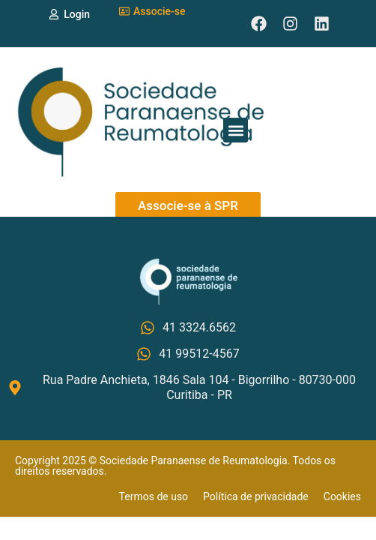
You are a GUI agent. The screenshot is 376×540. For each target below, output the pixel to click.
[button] (235, 130)
